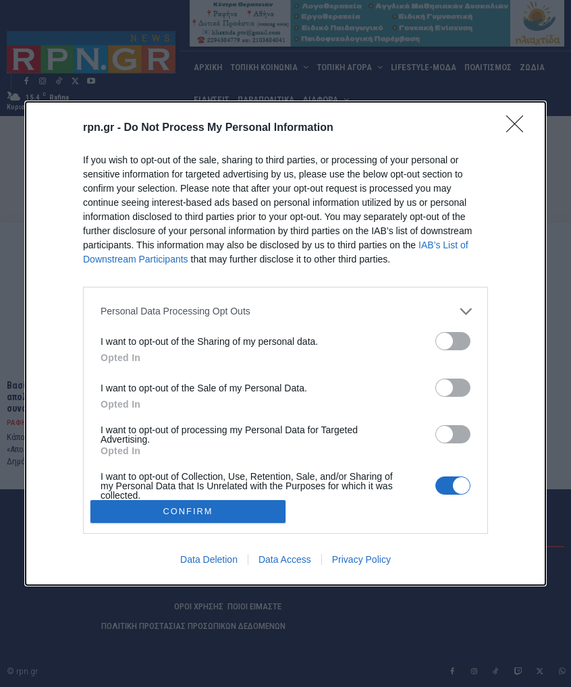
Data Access (285, 559)
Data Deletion (209, 559)
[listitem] (285, 311)
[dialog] (285, 343)
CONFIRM (188, 512)
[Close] (519, 128)
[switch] (452, 341)
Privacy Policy (361, 559)
